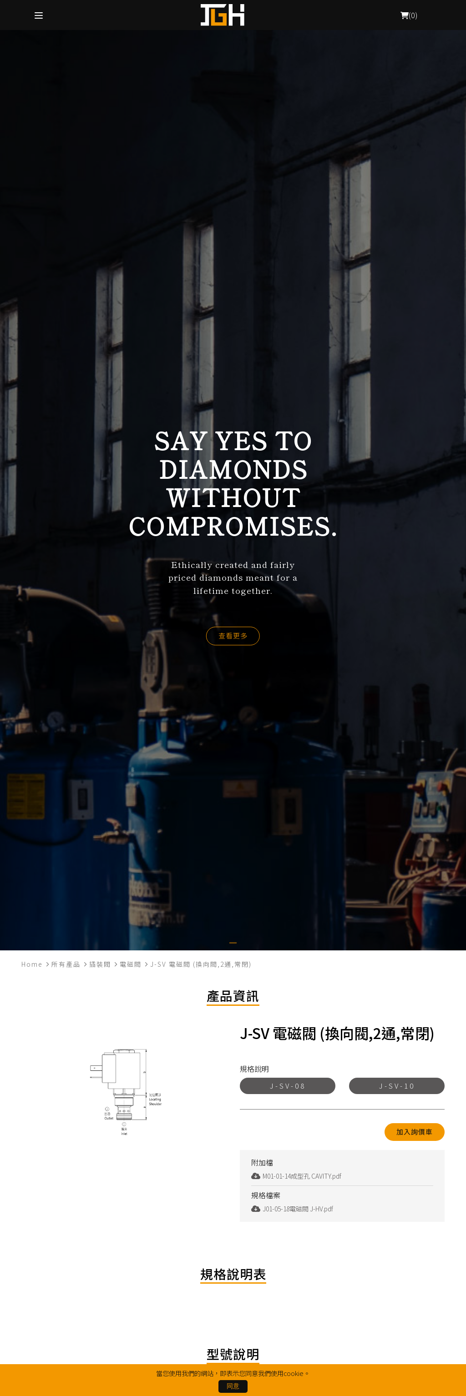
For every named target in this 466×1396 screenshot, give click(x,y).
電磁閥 (131, 964)
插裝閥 (100, 964)
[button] (233, 943)
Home (32, 964)
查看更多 (233, 636)
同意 (233, 1386)
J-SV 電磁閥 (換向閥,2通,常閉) (201, 964)
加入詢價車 (414, 1131)
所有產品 (66, 964)
